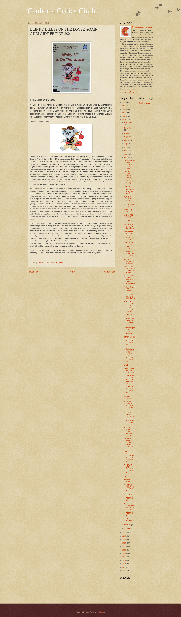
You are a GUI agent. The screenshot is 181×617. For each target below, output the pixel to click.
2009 (124, 571)
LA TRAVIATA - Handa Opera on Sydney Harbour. (129, 164)
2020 (124, 533)
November (128, 128)
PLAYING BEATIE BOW (127, 199)
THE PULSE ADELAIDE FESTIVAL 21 (129, 497)
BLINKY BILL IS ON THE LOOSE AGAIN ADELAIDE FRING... (129, 306)
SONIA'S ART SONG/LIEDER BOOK (129, 254)
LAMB (126, 365)
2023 (124, 113)
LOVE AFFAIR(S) (129, 519)
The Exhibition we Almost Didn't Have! (129, 226)
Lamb (126, 476)
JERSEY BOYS (127, 480)
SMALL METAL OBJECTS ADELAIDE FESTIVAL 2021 (129, 379)
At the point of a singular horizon (129, 191)
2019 (124, 536)
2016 (124, 546)
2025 (124, 106)
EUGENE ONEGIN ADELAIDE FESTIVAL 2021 (129, 405)
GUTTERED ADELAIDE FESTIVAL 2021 (129, 390)
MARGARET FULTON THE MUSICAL (128, 218)
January (127, 528)
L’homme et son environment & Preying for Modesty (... (129, 319)
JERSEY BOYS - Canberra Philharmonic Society (129, 431)
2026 (124, 102)
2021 (124, 120)
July (126, 144)
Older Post (109, 272)
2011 (124, 564)
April (126, 154)
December (128, 123)
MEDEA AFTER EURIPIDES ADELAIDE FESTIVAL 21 (129, 456)
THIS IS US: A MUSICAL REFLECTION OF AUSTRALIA (129, 279)
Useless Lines (144, 103)
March (126, 157)
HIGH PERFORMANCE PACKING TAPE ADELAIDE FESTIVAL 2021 (129, 354)
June (126, 147)
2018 (124, 540)
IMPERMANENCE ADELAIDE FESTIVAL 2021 (129, 341)
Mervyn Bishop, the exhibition (129, 261)
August (127, 140)
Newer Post (33, 272)
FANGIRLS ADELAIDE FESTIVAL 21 (129, 488)
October (127, 133)
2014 (124, 553)
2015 (124, 550)
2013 (124, 557)
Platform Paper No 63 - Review (129, 289)
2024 (124, 109)
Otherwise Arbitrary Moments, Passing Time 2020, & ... (129, 443)
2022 (124, 116)
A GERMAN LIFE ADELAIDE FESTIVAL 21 (129, 469)
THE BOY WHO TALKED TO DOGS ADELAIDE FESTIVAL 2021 (129, 418)
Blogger (101, 612)
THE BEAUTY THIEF (129, 205)
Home (72, 272)
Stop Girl (127, 186)
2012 (124, 560)
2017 (124, 543)
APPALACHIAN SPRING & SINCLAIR (129, 296)
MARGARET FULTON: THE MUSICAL (128, 245)
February (127, 525)
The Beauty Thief (128, 210)
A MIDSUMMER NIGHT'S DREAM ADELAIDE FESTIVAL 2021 (129, 509)
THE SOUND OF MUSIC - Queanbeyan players (129, 269)
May (126, 151)
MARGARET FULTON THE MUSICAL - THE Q (129, 235)
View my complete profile (129, 92)
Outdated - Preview (128, 397)
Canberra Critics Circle (62, 11)
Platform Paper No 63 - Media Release (129, 330)
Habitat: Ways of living (129, 182)
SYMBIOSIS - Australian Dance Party (129, 370)
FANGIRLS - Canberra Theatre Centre (128, 174)
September (128, 137)
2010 (124, 567)
